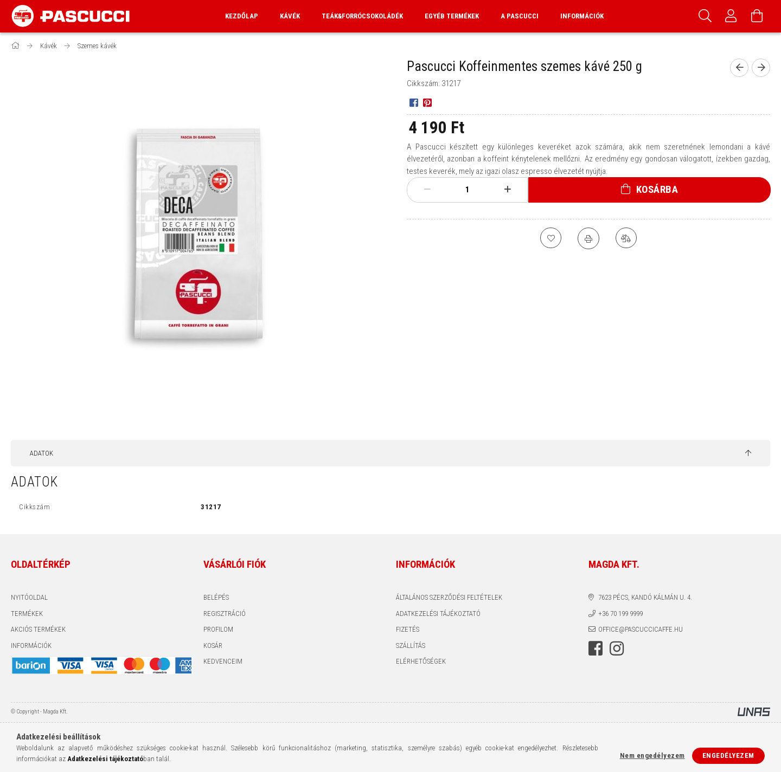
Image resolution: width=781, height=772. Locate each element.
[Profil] (731, 16)
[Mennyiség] (467, 189)
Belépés (216, 597)
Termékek (27, 613)
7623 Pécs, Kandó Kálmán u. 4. (645, 597)
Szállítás (410, 645)
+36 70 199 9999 (620, 613)
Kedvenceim (222, 661)
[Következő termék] (761, 68)
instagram (617, 648)
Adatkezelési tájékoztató (438, 613)
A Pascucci (520, 16)
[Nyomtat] (588, 238)
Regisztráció (224, 613)
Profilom (218, 629)
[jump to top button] (748, 453)
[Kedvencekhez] (550, 238)
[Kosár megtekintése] (757, 16)
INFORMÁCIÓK (31, 645)
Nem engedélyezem (652, 755)
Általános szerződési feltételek (449, 597)
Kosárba (657, 189)
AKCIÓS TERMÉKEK (38, 629)
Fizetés (407, 629)
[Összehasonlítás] (626, 238)
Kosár (212, 645)
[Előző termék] (739, 68)
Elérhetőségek (421, 661)
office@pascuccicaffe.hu (640, 629)
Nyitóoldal (29, 597)
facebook (595, 648)
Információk (582, 16)
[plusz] (508, 190)
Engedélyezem (728, 755)
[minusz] (427, 190)
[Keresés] (705, 16)
